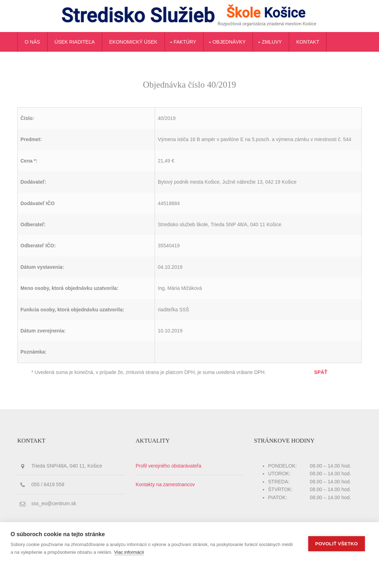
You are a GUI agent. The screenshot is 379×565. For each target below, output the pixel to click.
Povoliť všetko (336, 543)
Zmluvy (272, 42)
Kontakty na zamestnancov (165, 484)
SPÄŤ (320, 372)
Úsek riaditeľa (75, 42)
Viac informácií (129, 552)
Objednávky (229, 42)
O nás (32, 42)
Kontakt (307, 42)
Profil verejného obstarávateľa (168, 466)
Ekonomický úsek (133, 42)
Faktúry (185, 42)
